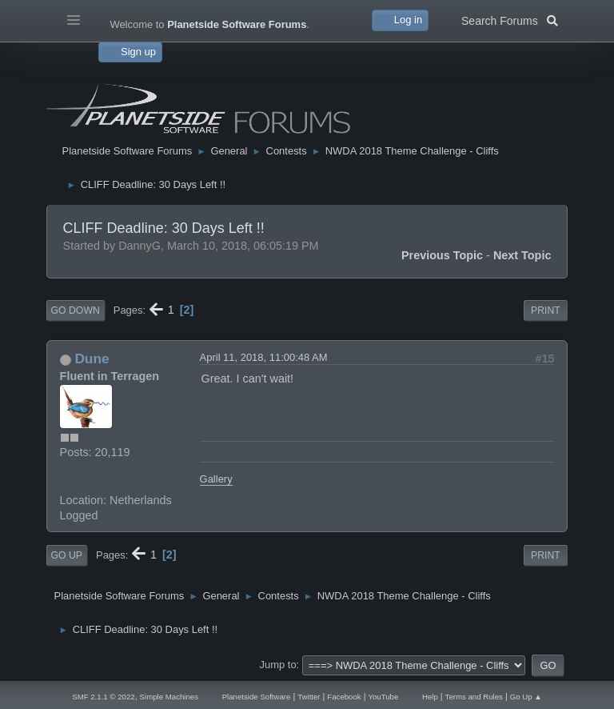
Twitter (308, 696)
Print (545, 310)
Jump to (278, 665)
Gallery (216, 479)
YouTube (383, 696)
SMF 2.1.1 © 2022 (103, 696)
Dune (91, 358)
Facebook (344, 696)
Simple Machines (169, 696)
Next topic (522, 255)
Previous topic (442, 255)
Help (430, 696)
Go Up (66, 555)
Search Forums (509, 19)
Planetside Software (256, 696)
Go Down (75, 310)
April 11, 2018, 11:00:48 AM (264, 357)
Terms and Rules (474, 696)
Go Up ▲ (526, 696)
